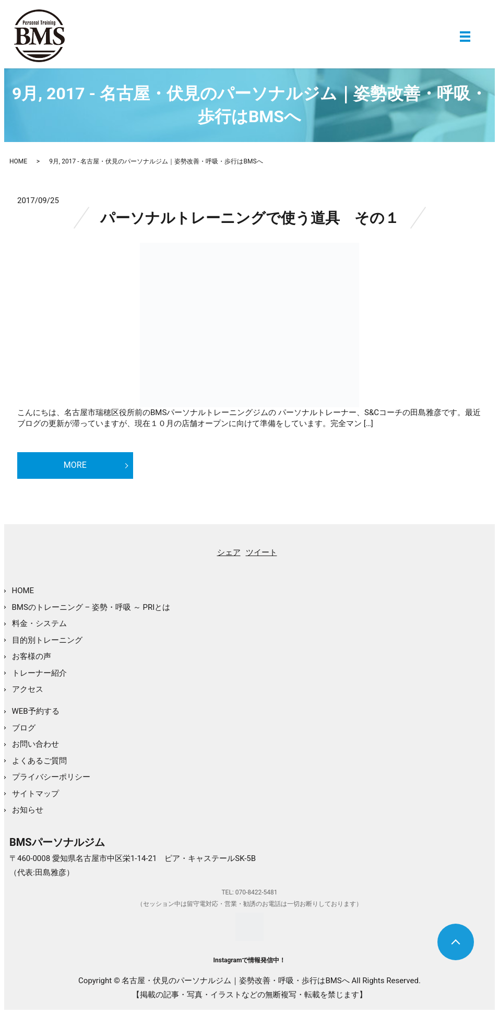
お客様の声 (31, 656)
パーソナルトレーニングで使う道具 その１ (249, 218)
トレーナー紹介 (39, 673)
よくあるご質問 (39, 760)
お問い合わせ (35, 744)
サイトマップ (35, 793)
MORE (75, 465)
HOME (18, 161)
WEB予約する (36, 711)
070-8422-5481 (256, 892)
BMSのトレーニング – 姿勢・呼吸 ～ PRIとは (91, 607)
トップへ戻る (455, 942)
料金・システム (39, 623)
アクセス (27, 689)
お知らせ (27, 810)
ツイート (261, 552)
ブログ (23, 728)
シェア (229, 552)
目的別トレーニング (47, 640)
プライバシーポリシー (51, 777)
